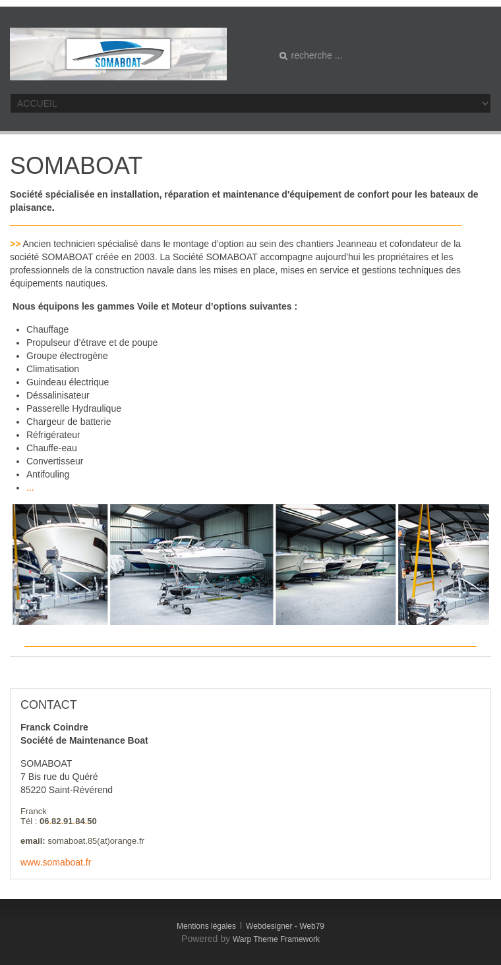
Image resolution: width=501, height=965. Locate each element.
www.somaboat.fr (55, 862)
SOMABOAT (76, 165)
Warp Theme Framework (276, 939)
